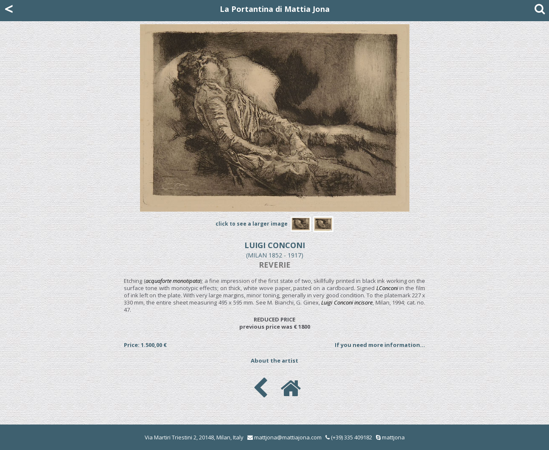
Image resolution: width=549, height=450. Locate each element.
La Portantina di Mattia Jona (275, 9)
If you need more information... (380, 345)
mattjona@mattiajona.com (288, 437)
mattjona (393, 437)
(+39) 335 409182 (348, 437)
